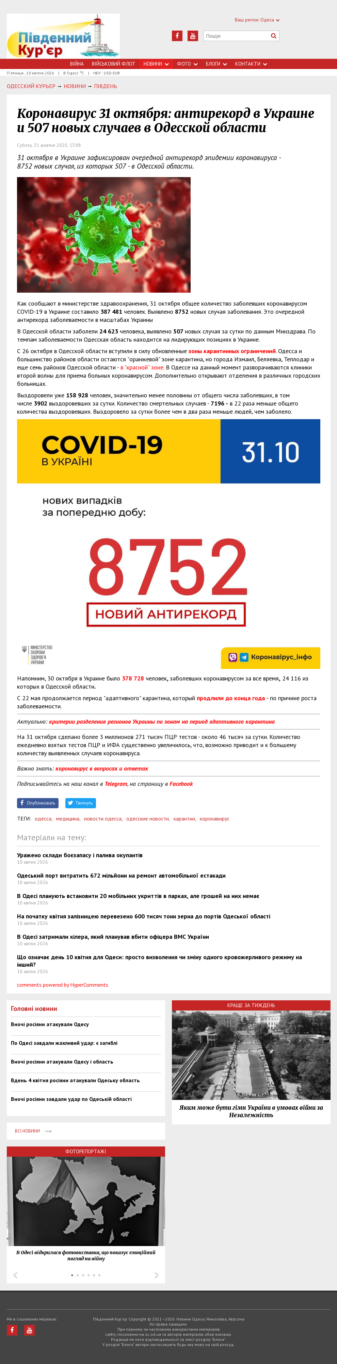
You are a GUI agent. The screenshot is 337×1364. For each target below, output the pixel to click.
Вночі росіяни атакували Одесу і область (62, 1061)
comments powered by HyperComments (62, 984)
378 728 (133, 678)
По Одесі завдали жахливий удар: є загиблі (64, 1042)
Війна (77, 64)
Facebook (181, 784)
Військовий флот (113, 64)
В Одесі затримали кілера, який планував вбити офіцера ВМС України (113, 936)
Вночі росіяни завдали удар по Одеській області (71, 1098)
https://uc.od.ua (63, 36)
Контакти (251, 64)
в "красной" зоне (142, 367)
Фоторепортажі (85, 1151)
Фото (187, 64)
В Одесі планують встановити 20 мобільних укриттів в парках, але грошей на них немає (138, 896)
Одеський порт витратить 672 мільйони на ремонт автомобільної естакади (121, 875)
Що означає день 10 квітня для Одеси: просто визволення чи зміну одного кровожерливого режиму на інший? (159, 960)
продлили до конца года (231, 698)
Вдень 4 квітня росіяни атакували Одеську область (75, 1080)
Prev (15, 1275)
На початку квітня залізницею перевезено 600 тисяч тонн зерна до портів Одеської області (143, 916)
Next (156, 1275)
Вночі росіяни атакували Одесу (50, 1024)
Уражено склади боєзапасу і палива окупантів (80, 855)
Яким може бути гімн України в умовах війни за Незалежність (251, 1111)
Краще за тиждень (251, 1005)
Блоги (216, 64)
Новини (156, 64)
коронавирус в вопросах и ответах (101, 768)
